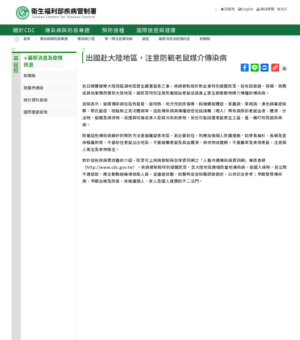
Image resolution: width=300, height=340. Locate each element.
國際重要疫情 (35, 112)
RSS (284, 8)
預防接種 (113, 30)
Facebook (244, 68)
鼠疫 (145, 38)
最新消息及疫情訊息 (174, 38)
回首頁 (229, 8)
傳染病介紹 (86, 38)
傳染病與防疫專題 (67, 30)
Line (254, 68)
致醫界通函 (33, 88)
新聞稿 (205, 38)
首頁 (26, 38)
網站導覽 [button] (267, 8)
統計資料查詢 (35, 100)
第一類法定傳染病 (118, 38)
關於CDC (24, 30)
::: (13, 49)
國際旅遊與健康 (156, 30)
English (247, 9)
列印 (264, 68)
